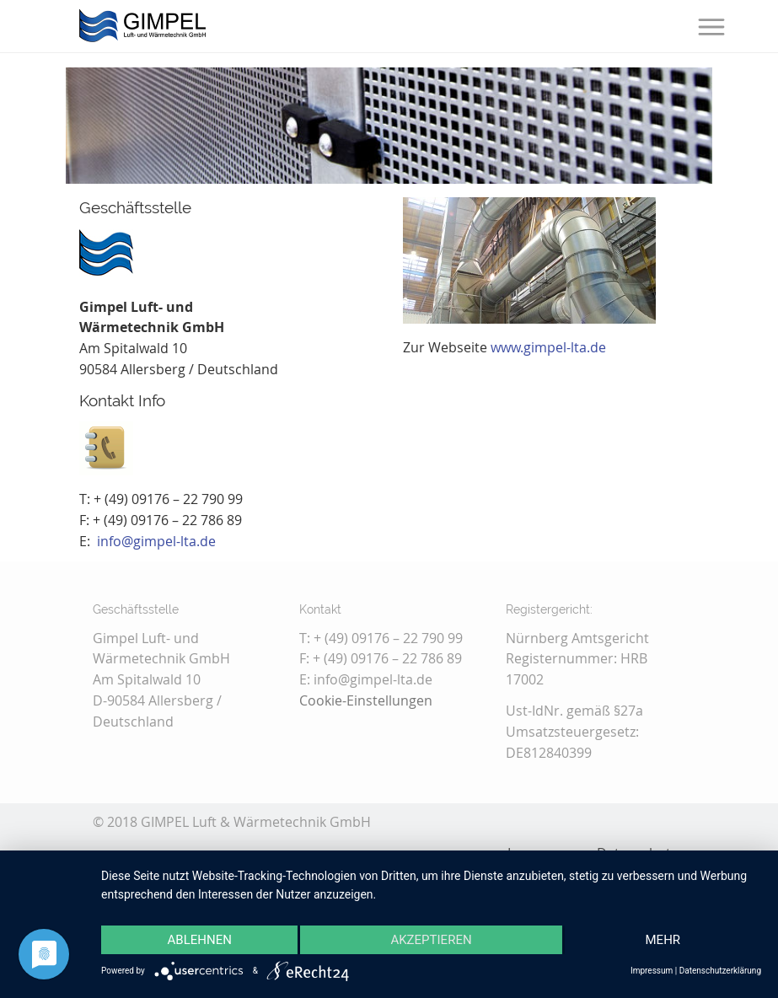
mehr (663, 939)
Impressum (651, 970)
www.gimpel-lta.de (548, 347)
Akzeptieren (430, 939)
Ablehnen (200, 939)
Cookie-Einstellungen (365, 700)
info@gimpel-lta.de (156, 541)
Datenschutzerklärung (720, 970)
